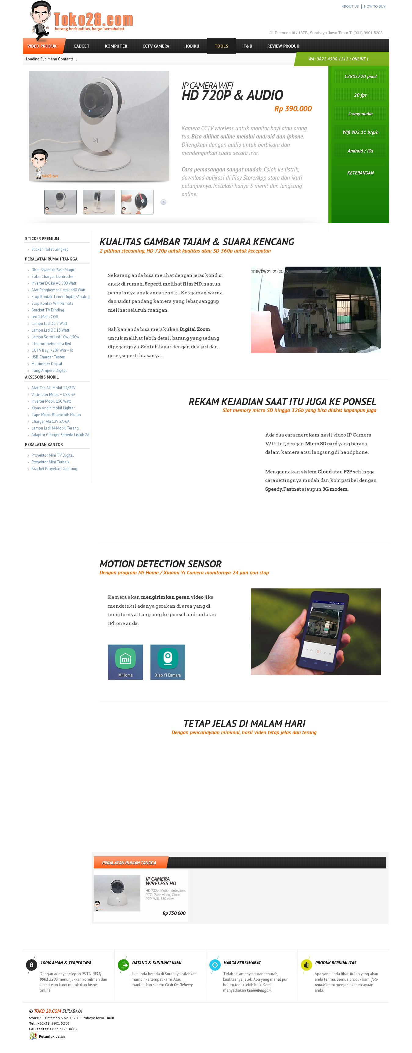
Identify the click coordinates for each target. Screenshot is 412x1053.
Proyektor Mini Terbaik (51, 462)
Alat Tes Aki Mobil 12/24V (54, 387)
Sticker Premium (43, 238)
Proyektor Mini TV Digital (53, 455)
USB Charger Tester (48, 357)
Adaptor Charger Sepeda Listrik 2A (61, 434)
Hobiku (191, 46)
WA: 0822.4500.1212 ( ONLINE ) (338, 59)
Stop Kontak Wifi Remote (53, 303)
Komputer (116, 46)
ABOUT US (350, 6)
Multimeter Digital (47, 363)
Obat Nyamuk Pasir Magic (53, 269)
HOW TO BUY (374, 6)
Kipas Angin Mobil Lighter (53, 408)
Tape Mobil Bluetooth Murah (56, 414)
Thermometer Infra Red (52, 343)
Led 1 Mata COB (45, 316)
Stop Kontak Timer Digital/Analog (61, 296)
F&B (248, 46)
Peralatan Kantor (44, 444)
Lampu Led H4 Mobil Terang (55, 428)
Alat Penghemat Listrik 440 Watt (59, 290)
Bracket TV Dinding (48, 310)
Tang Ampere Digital (49, 370)
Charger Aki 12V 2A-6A (51, 421)
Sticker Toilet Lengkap (50, 249)
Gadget (82, 46)
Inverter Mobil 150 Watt (51, 401)
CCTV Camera (156, 46)
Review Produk (283, 46)
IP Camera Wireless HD (161, 881)
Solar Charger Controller (53, 276)
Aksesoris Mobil (43, 377)
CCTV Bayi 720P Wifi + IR (53, 350)
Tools (221, 46)
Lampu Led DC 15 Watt (51, 330)
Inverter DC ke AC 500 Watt (54, 283)
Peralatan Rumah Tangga (52, 259)
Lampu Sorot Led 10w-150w (56, 337)
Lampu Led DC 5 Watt (50, 323)
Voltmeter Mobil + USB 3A (54, 394)
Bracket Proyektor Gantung (55, 468)
